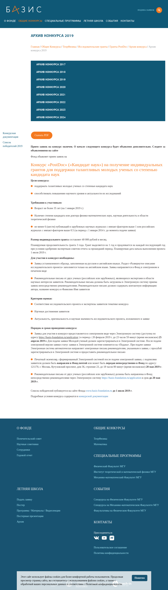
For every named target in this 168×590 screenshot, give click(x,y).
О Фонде (10, 20)
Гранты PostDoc (118, 46)
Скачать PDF (42, 135)
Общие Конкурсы (30, 20)
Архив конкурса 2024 (50, 117)
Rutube (112, 538)
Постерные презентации (30, 516)
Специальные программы (63, 20)
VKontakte (96, 538)
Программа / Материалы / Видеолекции (38, 510)
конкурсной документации (93, 396)
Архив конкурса (138, 46)
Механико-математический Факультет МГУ (118, 477)
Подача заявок (146, 10)
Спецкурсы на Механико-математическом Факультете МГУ (126, 505)
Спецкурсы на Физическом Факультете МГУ (118, 499)
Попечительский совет (29, 438)
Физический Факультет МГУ (109, 466)
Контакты (127, 20)
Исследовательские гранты (93, 46)
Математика (100, 444)
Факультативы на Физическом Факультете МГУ (120, 510)
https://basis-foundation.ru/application (121, 377)
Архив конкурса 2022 (50, 102)
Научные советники (28, 444)
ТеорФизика (69, 46)
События (112, 20)
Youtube (104, 538)
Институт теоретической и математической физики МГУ (125, 472)
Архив (20, 521)
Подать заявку (24, 499)
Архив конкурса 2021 (50, 94)
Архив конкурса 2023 (50, 109)
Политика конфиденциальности (111, 553)
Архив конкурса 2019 (50, 79)
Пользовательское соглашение (110, 547)
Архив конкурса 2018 (50, 72)
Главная (35, 46)
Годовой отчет (24, 455)
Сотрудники (23, 449)
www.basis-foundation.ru (99, 390)
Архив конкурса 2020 (50, 87)
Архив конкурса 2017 (50, 64)
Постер (21, 505)
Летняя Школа (93, 20)
